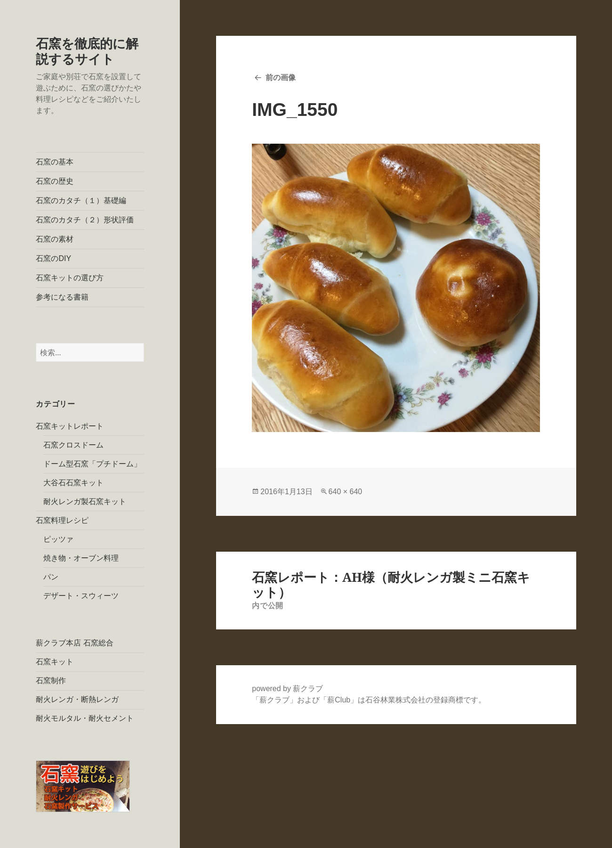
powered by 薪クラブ (287, 689)
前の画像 (281, 77)
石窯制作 (51, 681)
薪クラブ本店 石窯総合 (74, 643)
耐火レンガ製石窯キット (84, 501)
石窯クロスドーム (73, 445)
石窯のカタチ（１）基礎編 (81, 200)
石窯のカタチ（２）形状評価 (85, 220)
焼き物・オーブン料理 (81, 558)
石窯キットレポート (70, 426)
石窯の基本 (54, 162)
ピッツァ (58, 539)
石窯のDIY (53, 258)
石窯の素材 (54, 239)
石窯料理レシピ (62, 520)
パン (50, 577)
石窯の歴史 (54, 181)
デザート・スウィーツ (81, 596)
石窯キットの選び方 (70, 278)
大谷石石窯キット (73, 483)
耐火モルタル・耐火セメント (85, 718)
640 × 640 (345, 492)
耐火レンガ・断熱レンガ (77, 699)
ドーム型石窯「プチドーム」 (92, 464)
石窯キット (54, 662)
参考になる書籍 (62, 297)
